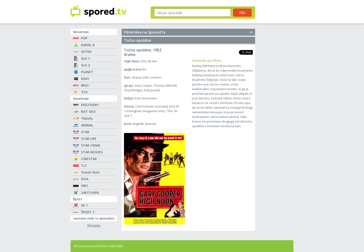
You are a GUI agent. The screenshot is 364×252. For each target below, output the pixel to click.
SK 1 (84, 205)
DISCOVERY (90, 105)
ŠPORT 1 (87, 212)
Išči (242, 12)
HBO (84, 185)
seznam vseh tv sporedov (95, 217)
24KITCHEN (90, 192)
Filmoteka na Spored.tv (188, 32)
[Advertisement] (278, 75)
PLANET (87, 72)
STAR (85, 132)
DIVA (84, 179)
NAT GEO (88, 111)
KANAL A (87, 45)
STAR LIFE (88, 138)
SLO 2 (85, 65)
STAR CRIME (90, 145)
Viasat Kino (90, 172)
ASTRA (86, 51)
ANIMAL (87, 125)
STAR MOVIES (92, 152)
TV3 (84, 92)
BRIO (85, 85)
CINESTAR (89, 159)
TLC (84, 165)
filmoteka (94, 225)
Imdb (128, 69)
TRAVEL (87, 118)
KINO (85, 78)
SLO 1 (85, 58)
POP (84, 38)
